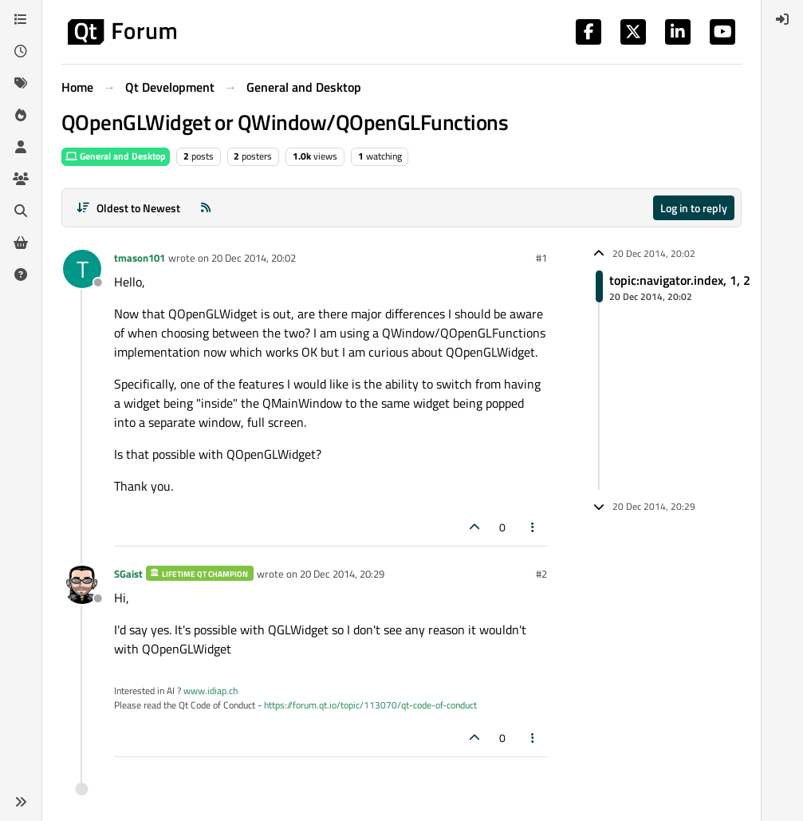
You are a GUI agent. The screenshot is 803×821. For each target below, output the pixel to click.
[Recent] (20, 51)
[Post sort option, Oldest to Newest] (128, 207)
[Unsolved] (20, 274)
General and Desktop (115, 156)
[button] (20, 802)
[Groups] (20, 178)
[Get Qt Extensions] (20, 242)
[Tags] (20, 83)
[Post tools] (533, 527)
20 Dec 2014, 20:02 (253, 258)
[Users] (20, 147)
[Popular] (20, 115)
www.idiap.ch (210, 690)
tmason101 (139, 258)
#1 (541, 258)
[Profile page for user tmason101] (82, 269)
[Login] (782, 19)
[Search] (20, 210)
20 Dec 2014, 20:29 (342, 574)
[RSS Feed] (206, 207)
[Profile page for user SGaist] (82, 585)
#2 (541, 574)
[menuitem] (782, 19)
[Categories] (20, 19)
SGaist (128, 574)
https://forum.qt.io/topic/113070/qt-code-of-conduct (370, 704)
